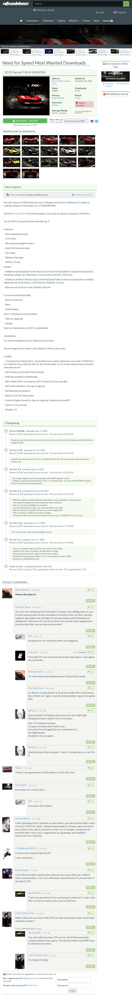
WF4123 (32, 710)
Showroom (48, 21)
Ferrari (77, 98)
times (55, 105)
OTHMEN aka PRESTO (26, 848)
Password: (62, 985)
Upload (106, 21)
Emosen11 (33, 652)
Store (96, 21)
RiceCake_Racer (23, 607)
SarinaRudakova (22, 818)
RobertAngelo (22, 870)
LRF (30, 636)
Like (90, 590)
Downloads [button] (33, 21)
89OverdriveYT (22, 589)
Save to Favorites (80, 104)
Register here (30, 978)
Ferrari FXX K (19, 213)
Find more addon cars (82, 195)
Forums (86, 21)
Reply (90, 601)
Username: (62, 979)
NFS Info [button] (74, 21)
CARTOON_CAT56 (24, 913)
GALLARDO (21, 785)
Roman (18, 767)
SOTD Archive (122, 83)
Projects (61, 21)
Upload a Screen (108, 84)
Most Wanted (58, 98)
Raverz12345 (57, 81)
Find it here (32, 985)
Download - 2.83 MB (27, 120)
